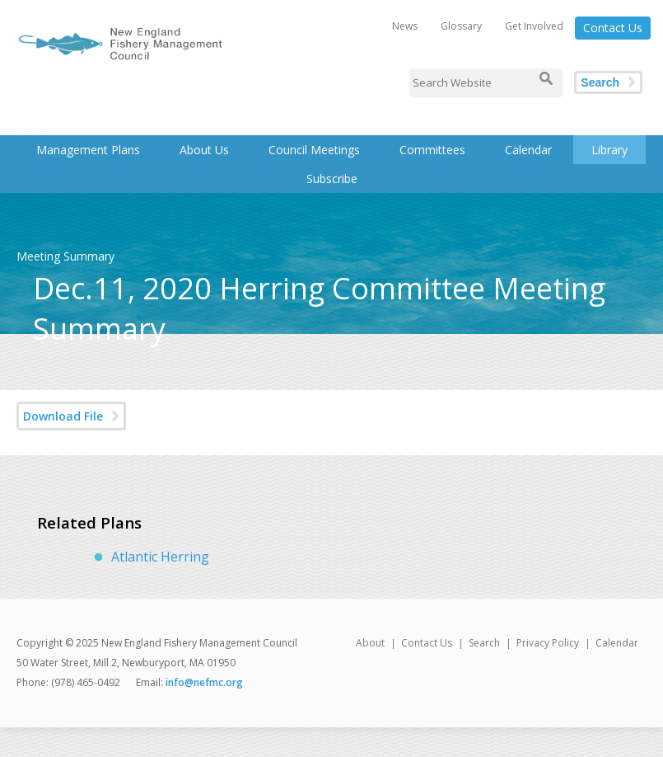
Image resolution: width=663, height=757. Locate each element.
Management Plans (88, 150)
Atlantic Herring (160, 557)
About (370, 643)
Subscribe (331, 178)
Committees (432, 150)
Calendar (528, 150)
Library (609, 150)
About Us (204, 150)
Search (600, 82)
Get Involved (534, 26)
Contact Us (612, 27)
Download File (63, 416)
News (405, 26)
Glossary (461, 26)
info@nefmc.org (204, 682)
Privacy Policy (547, 643)
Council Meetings (314, 150)
